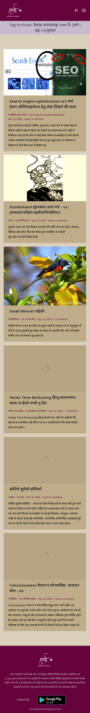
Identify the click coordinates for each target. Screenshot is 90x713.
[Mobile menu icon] (83, 10)
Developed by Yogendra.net (45, 709)
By (47, 114)
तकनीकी (12, 114)
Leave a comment (34, 119)
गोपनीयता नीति (23, 699)
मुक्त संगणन (22, 114)
